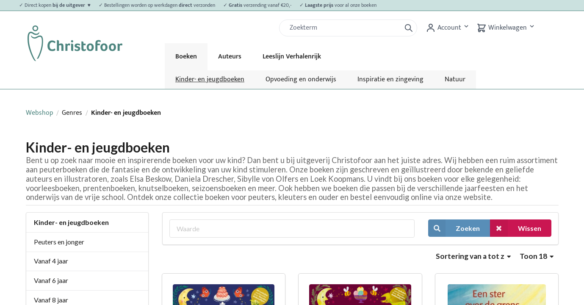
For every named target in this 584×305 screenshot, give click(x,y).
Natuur (455, 79)
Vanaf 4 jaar (51, 261)
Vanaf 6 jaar (51, 280)
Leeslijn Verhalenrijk (292, 56)
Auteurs (229, 56)
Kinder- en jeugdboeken (209, 79)
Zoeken (454, 228)
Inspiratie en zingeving (390, 79)
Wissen (515, 228)
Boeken (186, 56)
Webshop (39, 113)
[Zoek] (343, 27)
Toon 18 (537, 256)
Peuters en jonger (59, 242)
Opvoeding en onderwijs (301, 79)
